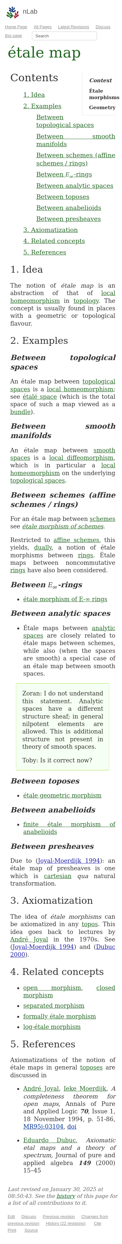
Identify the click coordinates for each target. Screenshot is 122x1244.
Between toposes (62, 196)
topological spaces (37, 480)
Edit (11, 1216)
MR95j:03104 (43, 1126)
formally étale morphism (59, 1016)
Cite (97, 1223)
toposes (91, 1067)
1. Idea (34, 94)
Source (31, 1230)
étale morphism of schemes (62, 526)
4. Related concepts (54, 240)
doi (71, 1126)
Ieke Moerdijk (85, 1088)
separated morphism (53, 1005)
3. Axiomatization (50, 229)
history (65, 1196)
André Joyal (29, 939)
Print (11, 1230)
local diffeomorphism (81, 457)
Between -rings (64, 174)
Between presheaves (68, 218)
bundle (20, 411)
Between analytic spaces (74, 185)
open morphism (52, 987)
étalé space (40, 396)
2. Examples (42, 106)
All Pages (43, 26)
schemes (102, 518)
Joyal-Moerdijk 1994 (69, 860)
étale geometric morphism (62, 795)
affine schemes (76, 540)
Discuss (28, 1216)
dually (42, 547)
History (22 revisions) (66, 1223)
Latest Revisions (73, 26)
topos (90, 924)
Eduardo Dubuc (49, 1140)
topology (86, 300)
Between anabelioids (68, 207)
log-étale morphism (52, 1026)
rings (85, 555)
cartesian (58, 876)
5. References (44, 252)
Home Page (16, 26)
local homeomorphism (80, 389)
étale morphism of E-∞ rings (65, 599)
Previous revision (59, 1216)
